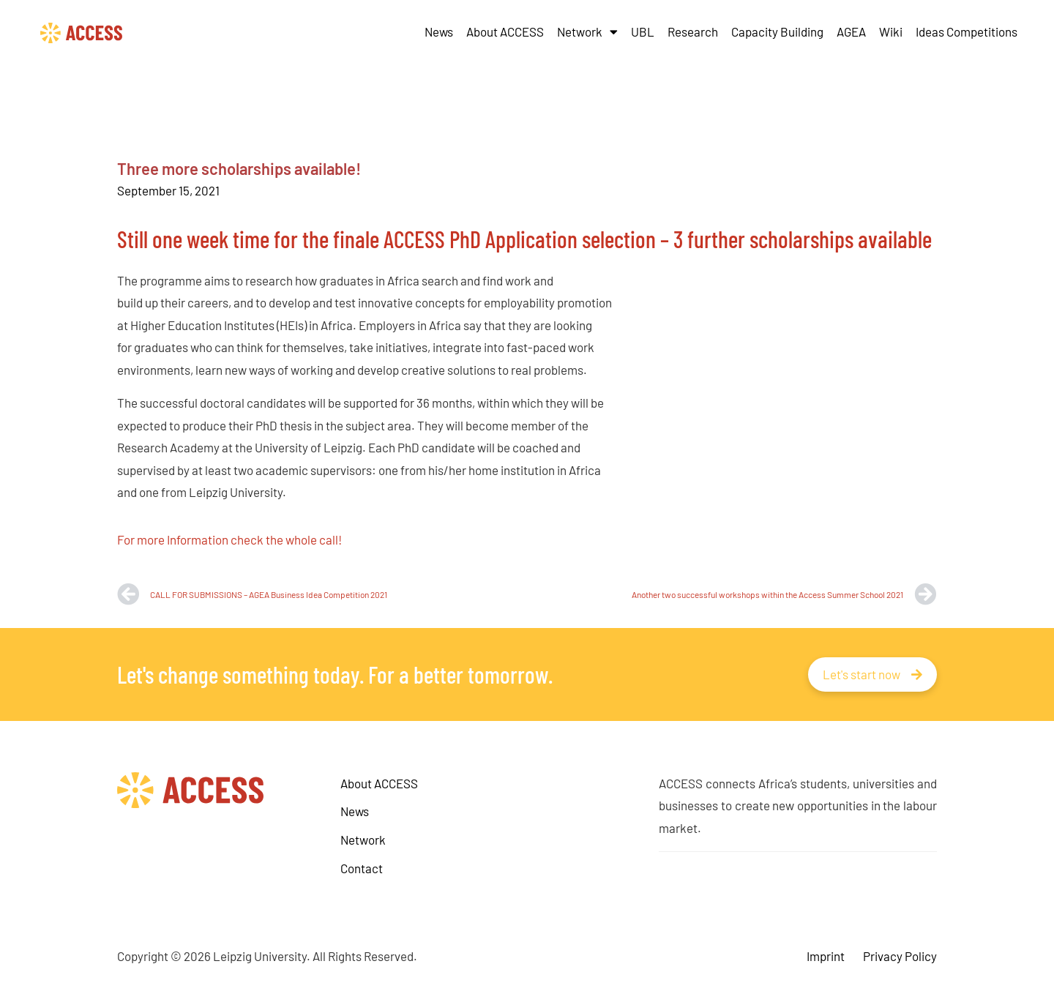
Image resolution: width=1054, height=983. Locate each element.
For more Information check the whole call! (229, 539)
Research (693, 31)
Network (587, 31)
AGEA (851, 31)
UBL (642, 31)
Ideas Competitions (966, 31)
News (439, 31)
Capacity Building (777, 31)
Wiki (890, 31)
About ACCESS (505, 31)
